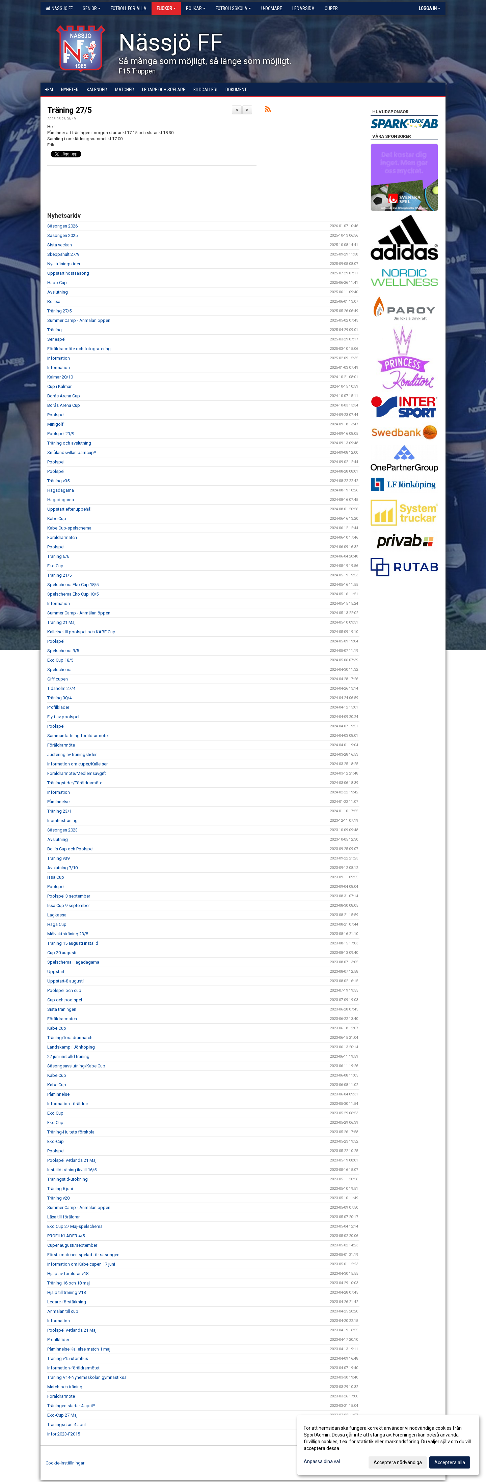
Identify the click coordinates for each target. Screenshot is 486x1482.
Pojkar (196, 8)
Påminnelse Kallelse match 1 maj (78, 1349)
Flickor (166, 8)
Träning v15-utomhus (67, 1358)
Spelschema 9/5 (63, 650)
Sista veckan (59, 244)
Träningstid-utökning (67, 1179)
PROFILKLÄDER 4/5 (66, 1235)
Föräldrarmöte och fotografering (79, 348)
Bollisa (53, 301)
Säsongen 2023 (62, 830)
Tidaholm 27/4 (61, 688)
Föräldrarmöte (61, 745)
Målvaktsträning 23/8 (67, 933)
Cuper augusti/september (72, 1245)
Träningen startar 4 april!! (71, 1405)
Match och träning (64, 1386)
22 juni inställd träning (68, 1056)
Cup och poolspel (64, 999)
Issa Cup (55, 877)
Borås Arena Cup (63, 395)
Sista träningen (61, 1009)
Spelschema (59, 669)
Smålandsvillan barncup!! (71, 452)
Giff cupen (57, 679)
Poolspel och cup (64, 990)
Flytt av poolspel (63, 716)
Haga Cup (56, 924)
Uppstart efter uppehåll (69, 509)
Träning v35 (58, 480)
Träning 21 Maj (61, 622)
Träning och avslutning (69, 443)
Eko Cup (55, 565)
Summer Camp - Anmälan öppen (78, 320)
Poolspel (55, 414)
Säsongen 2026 (62, 226)
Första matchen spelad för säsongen (83, 1254)
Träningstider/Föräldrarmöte (74, 782)
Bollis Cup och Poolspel (70, 848)
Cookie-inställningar (65, 1462)
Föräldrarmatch (62, 537)
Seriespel (56, 339)
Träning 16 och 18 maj (68, 1283)
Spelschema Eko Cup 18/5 (73, 584)
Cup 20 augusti (61, 952)
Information (58, 358)
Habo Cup (57, 282)
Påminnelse (58, 801)
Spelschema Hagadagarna (73, 962)
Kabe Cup (56, 518)
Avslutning (57, 292)
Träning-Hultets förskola (70, 1132)
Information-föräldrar (67, 1103)
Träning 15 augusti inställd (72, 943)
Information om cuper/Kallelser (77, 763)
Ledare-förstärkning (66, 1301)
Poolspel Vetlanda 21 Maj (72, 1160)
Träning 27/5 (69, 110)
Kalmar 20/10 (60, 377)
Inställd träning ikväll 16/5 (72, 1169)
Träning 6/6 (58, 556)
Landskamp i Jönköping (71, 1047)
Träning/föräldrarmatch (69, 1037)
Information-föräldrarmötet (73, 1367)
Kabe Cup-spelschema (69, 528)
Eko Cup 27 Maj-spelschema (75, 1226)
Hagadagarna (60, 490)
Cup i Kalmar (59, 386)
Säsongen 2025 (62, 235)
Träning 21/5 (59, 575)
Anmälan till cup (62, 1311)
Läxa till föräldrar (63, 1216)
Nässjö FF (59, 8)
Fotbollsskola (233, 8)
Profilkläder (58, 707)
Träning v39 (58, 858)
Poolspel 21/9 (60, 433)
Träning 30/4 (59, 697)
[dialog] (388, 1445)
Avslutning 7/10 (62, 867)
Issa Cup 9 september (68, 905)
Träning (54, 329)
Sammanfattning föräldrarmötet (78, 735)
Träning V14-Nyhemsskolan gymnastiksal (87, 1377)
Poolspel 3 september (68, 896)
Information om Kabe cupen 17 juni (81, 1264)
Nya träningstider (63, 263)
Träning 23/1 (59, 811)
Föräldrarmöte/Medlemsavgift (76, 773)
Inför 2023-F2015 (63, 1433)
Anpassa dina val (322, 1461)
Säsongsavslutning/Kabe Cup (76, 1065)
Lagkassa (56, 914)
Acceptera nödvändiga (398, 1462)
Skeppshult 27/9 (63, 254)
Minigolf (55, 424)
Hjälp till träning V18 (66, 1292)
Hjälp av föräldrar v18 (67, 1273)
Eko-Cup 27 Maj (62, 1415)
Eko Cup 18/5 (60, 660)
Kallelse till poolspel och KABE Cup (81, 631)
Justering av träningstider (72, 754)
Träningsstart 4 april (66, 1424)
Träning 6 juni (60, 1188)
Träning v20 (58, 1198)
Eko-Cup (55, 1141)
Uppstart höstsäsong (68, 273)
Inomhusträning (62, 820)
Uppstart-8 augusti (65, 981)
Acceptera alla (449, 1462)
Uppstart (55, 971)
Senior (92, 8)
